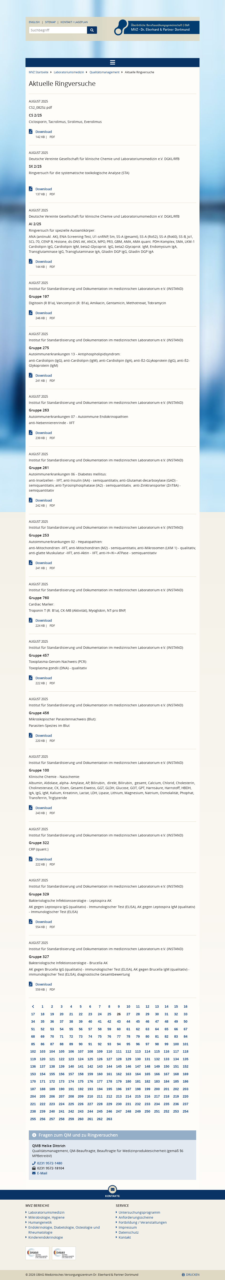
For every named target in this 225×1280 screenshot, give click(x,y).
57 (90, 1029)
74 (90, 1036)
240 (52, 1111)
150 (166, 1066)
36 (52, 1021)
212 (109, 1096)
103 (42, 1051)
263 (109, 1119)
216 (147, 1096)
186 (185, 1081)
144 (109, 1066)
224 (61, 1104)
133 (166, 1059)
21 (71, 1014)
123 (71, 1059)
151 (176, 1066)
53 (52, 1029)
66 (176, 1029)
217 (157, 1096)
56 (81, 1029)
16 (186, 1006)
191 (71, 1089)
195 (109, 1089)
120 (42, 1059)
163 (128, 1074)
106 (71, 1051)
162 (119, 1074)
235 (166, 1104)
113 (138, 1051)
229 (109, 1104)
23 (90, 1014)
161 (109, 1074)
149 (157, 1066)
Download (44, 131)
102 (33, 1051)
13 (157, 1006)
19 (52, 1014)
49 (176, 1021)
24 (100, 1014)
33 (186, 1014)
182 (147, 1081)
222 (42, 1104)
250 (147, 1111)
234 (157, 1104)
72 (71, 1036)
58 (100, 1029)
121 (52, 1059)
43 (119, 1021)
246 (109, 1111)
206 (52, 1096)
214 (128, 1096)
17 (33, 1014)
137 (42, 1066)
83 (176, 1036)
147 (138, 1066)
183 (157, 1081)
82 (167, 1036)
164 (138, 1074)
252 (166, 1111)
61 (128, 1029)
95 (128, 1044)
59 (109, 1029)
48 (167, 1021)
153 (33, 1074)
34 (33, 1021)
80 (147, 1036)
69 (43, 1036)
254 (185, 1111)
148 (147, 1066)
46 (147, 1021)
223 (52, 1104)
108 (90, 1051)
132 (157, 1059)
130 (138, 1059)
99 (167, 1044)
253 (176, 1111)
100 (176, 1044)
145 (119, 1066)
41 (100, 1021)
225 (71, 1104)
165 (147, 1074)
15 (176, 1006)
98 (157, 1044)
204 (33, 1096)
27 (128, 1014)
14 (167, 1006)
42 (109, 1021)
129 (128, 1059)
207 (61, 1096)
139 (61, 1066)
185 (176, 1081)
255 (33, 1119)
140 (71, 1066)
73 (81, 1036)
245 (99, 1111)
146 (128, 1066)
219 (176, 1096)
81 (157, 1036)
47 (157, 1021)
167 (166, 1074)
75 (100, 1036)
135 (185, 1059)
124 (80, 1059)
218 (166, 1096)
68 (33, 1036)
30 (157, 1014)
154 (42, 1074)
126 (99, 1059)
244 (90, 1111)
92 (100, 1044)
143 (99, 1066)
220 (185, 1096)
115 (157, 1051)
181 (138, 1081)
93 (109, 1044)
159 (90, 1074)
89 (71, 1044)
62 (138, 1029)
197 (128, 1089)
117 (176, 1051)
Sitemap (50, 22)
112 (128, 1051)
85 (33, 1044)
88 (62, 1044)
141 (80, 1066)
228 (99, 1104)
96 (138, 1044)
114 (147, 1051)
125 (90, 1059)
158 (80, 1074)
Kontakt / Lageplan (74, 22)
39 (81, 1021)
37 (62, 1021)
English (34, 22)
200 (157, 1089)
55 (71, 1029)
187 (33, 1089)
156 (61, 1074)
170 (33, 1081)
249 (138, 1111)
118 (185, 1051)
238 (33, 1111)
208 (71, 1096)
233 (147, 1104)
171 (42, 1081)
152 (185, 1066)
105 (61, 1051)
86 (43, 1044)
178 (109, 1081)
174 (71, 1081)
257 (52, 1119)
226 (80, 1104)
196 (119, 1089)
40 (90, 1021)
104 (52, 1051)
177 (99, 1081)
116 (166, 1051)
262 (99, 1119)
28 (138, 1014)
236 (176, 1104)
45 (138, 1021)
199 (147, 1089)
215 (138, 1096)
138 (52, 1066)
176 (90, 1081)
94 (119, 1044)
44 (128, 1021)
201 (166, 1089)
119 (33, 1059)
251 (157, 1111)
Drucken (190, 1275)
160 (99, 1074)
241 (61, 1111)
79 (138, 1036)
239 (42, 1111)
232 (138, 1104)
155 (52, 1074)
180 (128, 1081)
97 (147, 1044)
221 (33, 1104)
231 (128, 1104)
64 (157, 1029)
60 (119, 1029)
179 (119, 1081)
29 (147, 1014)
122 (61, 1059)
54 (62, 1029)
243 (80, 1111)
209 (80, 1096)
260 (80, 1119)
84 (186, 1036)
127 (109, 1059)
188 (42, 1089)
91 (90, 1044)
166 (157, 1074)
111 (119, 1051)
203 (185, 1089)
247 (119, 1111)
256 (42, 1119)
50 (186, 1021)
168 (176, 1074)
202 (176, 1089)
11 (138, 1006)
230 (119, 1104)
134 (176, 1059)
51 (33, 1029)
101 (185, 1044)
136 (33, 1066)
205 (42, 1096)
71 (62, 1036)
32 (176, 1014)
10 (128, 1006)
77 (119, 1036)
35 (43, 1021)
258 (61, 1119)
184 (166, 1081)
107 (80, 1051)
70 (52, 1036)
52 (43, 1029)
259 (71, 1119)
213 (119, 1096)
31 (167, 1014)
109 (99, 1051)
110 (109, 1051)
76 (109, 1036)
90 (81, 1044)
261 (90, 1119)
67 (186, 1029)
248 (128, 1111)
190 (61, 1089)
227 (90, 1104)
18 (43, 1014)
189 (52, 1089)
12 (147, 1006)
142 (90, 1066)
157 (71, 1074)
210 (90, 1096)
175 (80, 1081)
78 (128, 1036)
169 (185, 1074)
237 (185, 1104)
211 (99, 1096)
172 (52, 1081)
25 (109, 1014)
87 (52, 1044)
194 (99, 1089)
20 (62, 1014)
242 (71, 1111)
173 (61, 1081)
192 (80, 1089)
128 (119, 1059)
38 (71, 1021)
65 (167, 1029)
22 (81, 1014)
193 (90, 1089)
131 (147, 1059)
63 (147, 1029)
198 (138, 1089)
